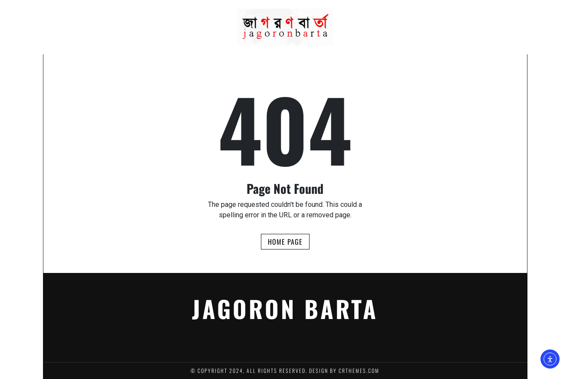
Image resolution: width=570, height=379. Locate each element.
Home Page (285, 241)
